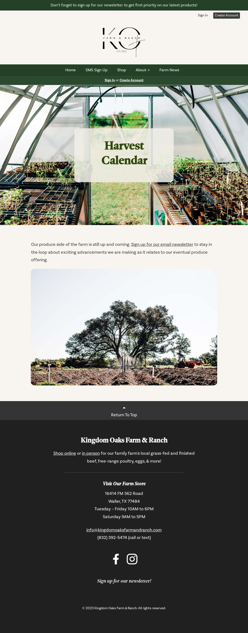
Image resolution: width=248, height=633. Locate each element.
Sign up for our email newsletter (162, 244)
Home (70, 70)
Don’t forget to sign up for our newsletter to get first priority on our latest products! (124, 5)
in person (91, 453)
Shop (121, 70)
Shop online (64, 453)
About (143, 70)
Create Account (226, 15)
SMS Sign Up (96, 70)
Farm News (169, 70)
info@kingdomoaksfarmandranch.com (124, 530)
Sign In (203, 15)
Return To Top (124, 410)
